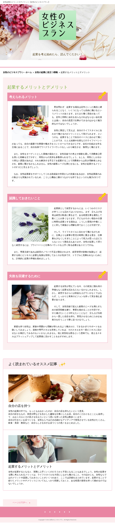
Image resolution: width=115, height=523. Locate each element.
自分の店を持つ (19, 406)
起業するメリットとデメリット (30, 466)
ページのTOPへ (20, 502)
